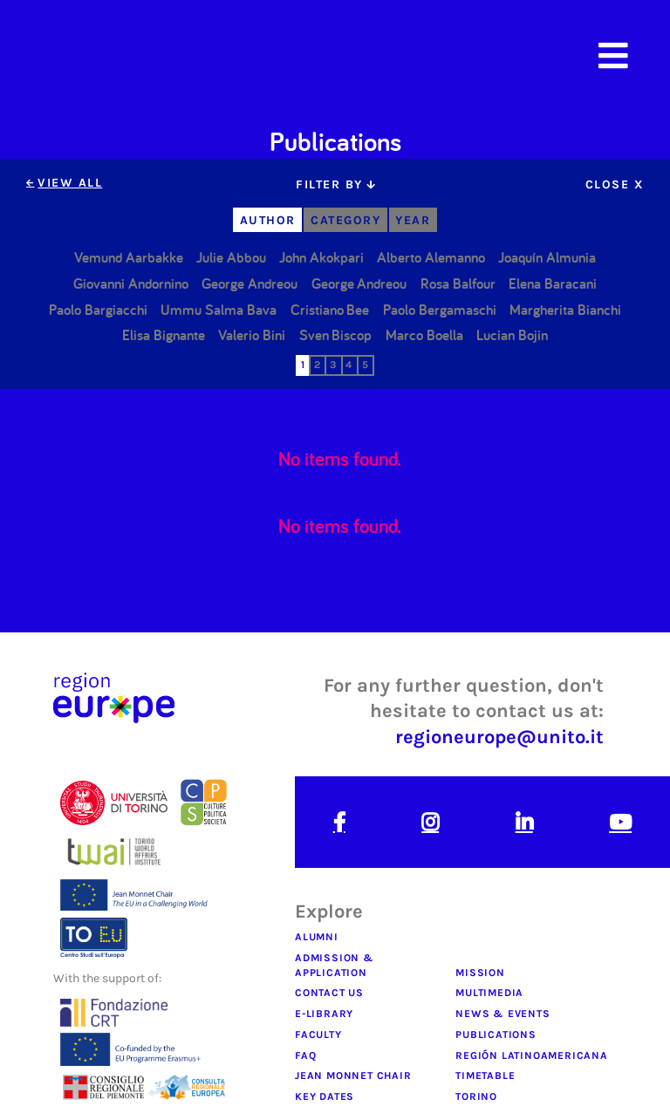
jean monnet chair (353, 1075)
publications (496, 1034)
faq (305, 1055)
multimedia (489, 993)
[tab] (335, 184)
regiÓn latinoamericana (531, 1055)
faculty (318, 1034)
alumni (316, 937)
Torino (476, 1096)
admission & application (334, 965)
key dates (324, 1096)
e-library (324, 1013)
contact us (329, 993)
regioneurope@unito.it (499, 737)
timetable (485, 1075)
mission (480, 972)
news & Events (502, 1013)
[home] (134, 55)
